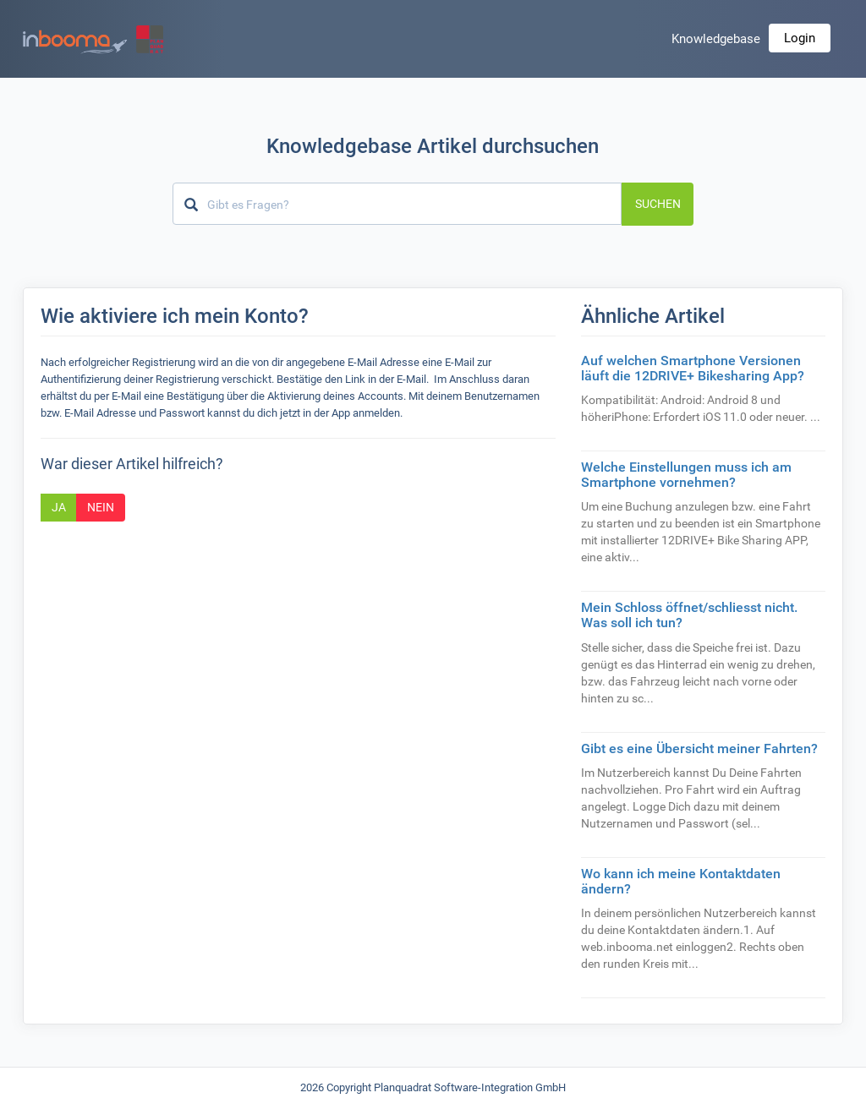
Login (799, 38)
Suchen (658, 203)
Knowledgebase (715, 38)
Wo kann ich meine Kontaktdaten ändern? (681, 881)
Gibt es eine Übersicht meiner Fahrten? (699, 748)
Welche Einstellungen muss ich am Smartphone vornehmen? (686, 474)
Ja (59, 507)
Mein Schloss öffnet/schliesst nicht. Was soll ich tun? (689, 615)
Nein (100, 507)
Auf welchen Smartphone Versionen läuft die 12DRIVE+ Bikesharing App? (692, 368)
